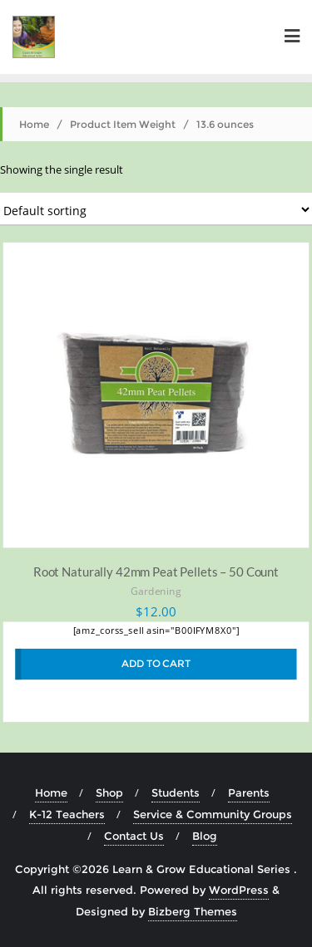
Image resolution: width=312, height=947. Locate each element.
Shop (109, 792)
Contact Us (134, 835)
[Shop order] (156, 209)
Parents (249, 792)
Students (175, 792)
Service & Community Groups (212, 814)
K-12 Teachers (67, 814)
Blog (204, 835)
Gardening (156, 592)
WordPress (239, 889)
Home (34, 124)
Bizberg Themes (192, 911)
